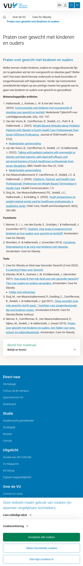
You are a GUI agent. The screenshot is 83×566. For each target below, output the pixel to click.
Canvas (7, 440)
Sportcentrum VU (13, 397)
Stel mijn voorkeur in (41, 559)
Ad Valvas (9, 470)
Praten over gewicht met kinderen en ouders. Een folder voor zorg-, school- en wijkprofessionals (41, 328)
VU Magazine (11, 463)
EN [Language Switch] (59, 5)
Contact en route (12, 493)
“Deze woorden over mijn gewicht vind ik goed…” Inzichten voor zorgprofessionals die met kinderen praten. (42, 305)
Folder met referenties (22, 292)
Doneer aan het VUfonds (17, 457)
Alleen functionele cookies (41, 548)
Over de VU (19, 17)
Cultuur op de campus (16, 390)
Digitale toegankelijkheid (17, 477)
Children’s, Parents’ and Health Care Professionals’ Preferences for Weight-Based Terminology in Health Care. (41, 184)
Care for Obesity (41, 17)
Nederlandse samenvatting (25, 143)
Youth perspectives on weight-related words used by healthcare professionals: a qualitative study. (40, 201)
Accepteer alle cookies (41, 537)
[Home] (4, 17)
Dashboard (9, 404)
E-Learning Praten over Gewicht (24, 269)
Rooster (7, 433)
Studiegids (9, 427)
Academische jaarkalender (18, 420)
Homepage (9, 384)
